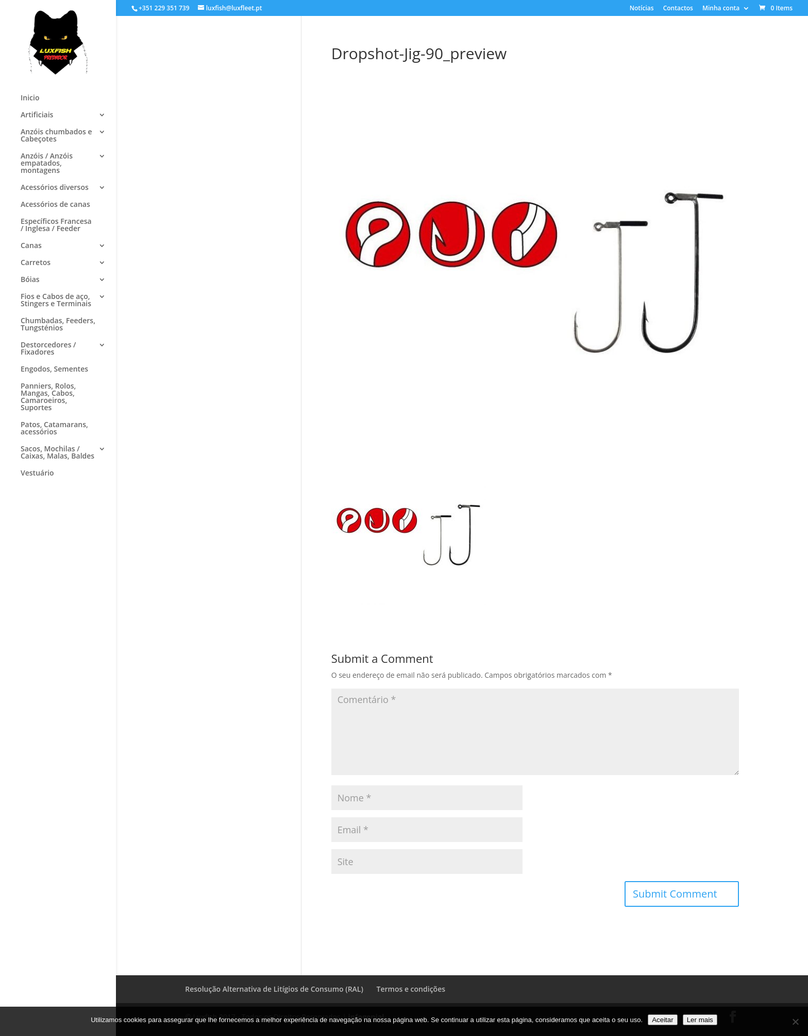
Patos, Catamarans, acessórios (54, 428)
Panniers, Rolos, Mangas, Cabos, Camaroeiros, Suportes (48, 397)
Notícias (642, 8)
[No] (795, 1021)
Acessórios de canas (55, 205)
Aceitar (662, 1020)
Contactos (678, 8)
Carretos (35, 263)
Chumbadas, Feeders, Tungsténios (58, 324)
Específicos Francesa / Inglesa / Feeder (56, 225)
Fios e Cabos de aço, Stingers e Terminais (56, 300)
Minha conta (720, 8)
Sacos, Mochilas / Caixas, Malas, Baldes (57, 453)
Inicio (30, 98)
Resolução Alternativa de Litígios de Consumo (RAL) (274, 989)
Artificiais (37, 115)
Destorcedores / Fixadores (48, 349)
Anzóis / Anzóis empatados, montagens (47, 163)
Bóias (30, 280)
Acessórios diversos (55, 188)
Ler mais (700, 1020)
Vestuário (37, 473)
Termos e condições (411, 989)
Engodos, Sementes (54, 369)
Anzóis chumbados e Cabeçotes (56, 136)
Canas (31, 246)
